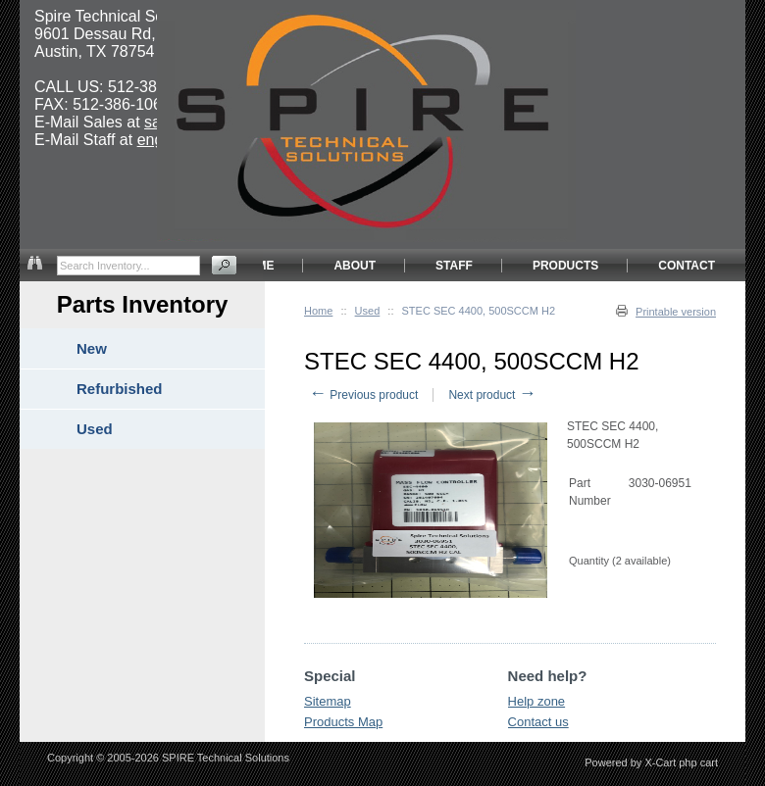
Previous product (363, 395)
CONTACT (686, 265)
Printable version (676, 312)
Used (368, 311)
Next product (492, 395)
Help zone (537, 701)
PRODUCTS (565, 265)
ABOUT (354, 265)
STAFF (454, 265)
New (91, 348)
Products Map (343, 721)
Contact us (538, 721)
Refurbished (119, 388)
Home (318, 311)
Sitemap (327, 701)
